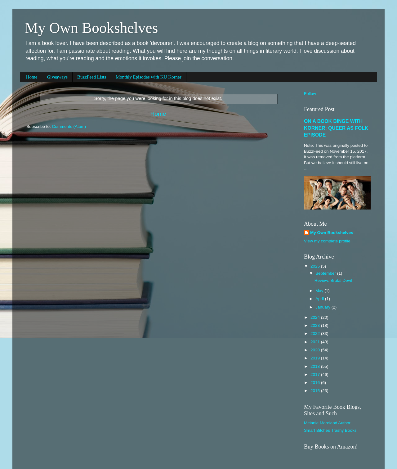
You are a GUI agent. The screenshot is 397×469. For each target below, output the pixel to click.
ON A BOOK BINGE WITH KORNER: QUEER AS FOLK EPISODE (336, 128)
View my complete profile (327, 241)
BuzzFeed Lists (91, 76)
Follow (310, 93)
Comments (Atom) (69, 126)
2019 (315, 358)
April (320, 298)
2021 (315, 342)
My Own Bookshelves (91, 28)
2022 (315, 333)
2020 (315, 350)
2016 (315, 382)
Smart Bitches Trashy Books (330, 430)
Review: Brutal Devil (333, 280)
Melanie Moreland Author (327, 423)
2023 (315, 325)
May (319, 290)
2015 (315, 390)
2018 (315, 366)
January (323, 307)
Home (32, 76)
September (326, 273)
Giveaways (57, 76)
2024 (315, 317)
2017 (315, 374)
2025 (315, 266)
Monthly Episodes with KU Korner (148, 76)
